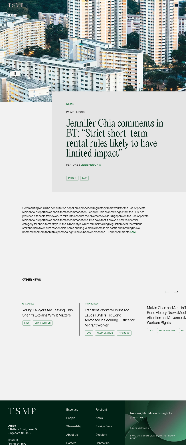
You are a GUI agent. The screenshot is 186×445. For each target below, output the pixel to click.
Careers (71, 443)
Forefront (101, 409)
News (70, 104)
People (70, 418)
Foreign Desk (104, 426)
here (133, 232)
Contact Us (103, 443)
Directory (101, 434)
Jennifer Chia (91, 164)
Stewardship (74, 426)
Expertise (72, 409)
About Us (72, 434)
